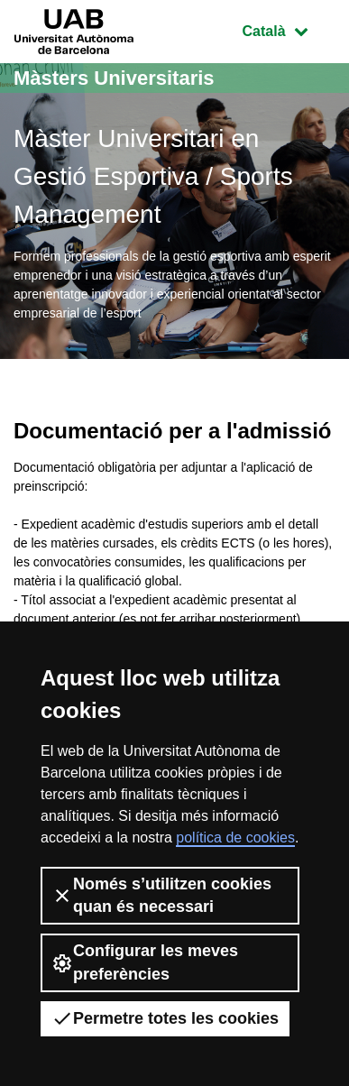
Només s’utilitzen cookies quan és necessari (161, 895)
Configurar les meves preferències (144, 962)
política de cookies (235, 837)
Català (288, 29)
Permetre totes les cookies (165, 1018)
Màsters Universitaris (114, 78)
